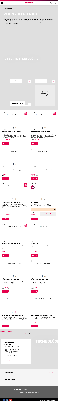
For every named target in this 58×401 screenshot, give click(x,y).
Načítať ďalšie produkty (6, 331)
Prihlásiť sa (28, 395)
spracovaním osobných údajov (35, 392)
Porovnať (4, 112)
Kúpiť (4, 143)
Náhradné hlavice (17, 103)
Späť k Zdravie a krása (9, 8)
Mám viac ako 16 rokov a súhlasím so (30, 392)
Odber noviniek (17, 389)
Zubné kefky (16, 81)
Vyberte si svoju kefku (9, 360)
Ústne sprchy (40, 81)
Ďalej (33, 333)
